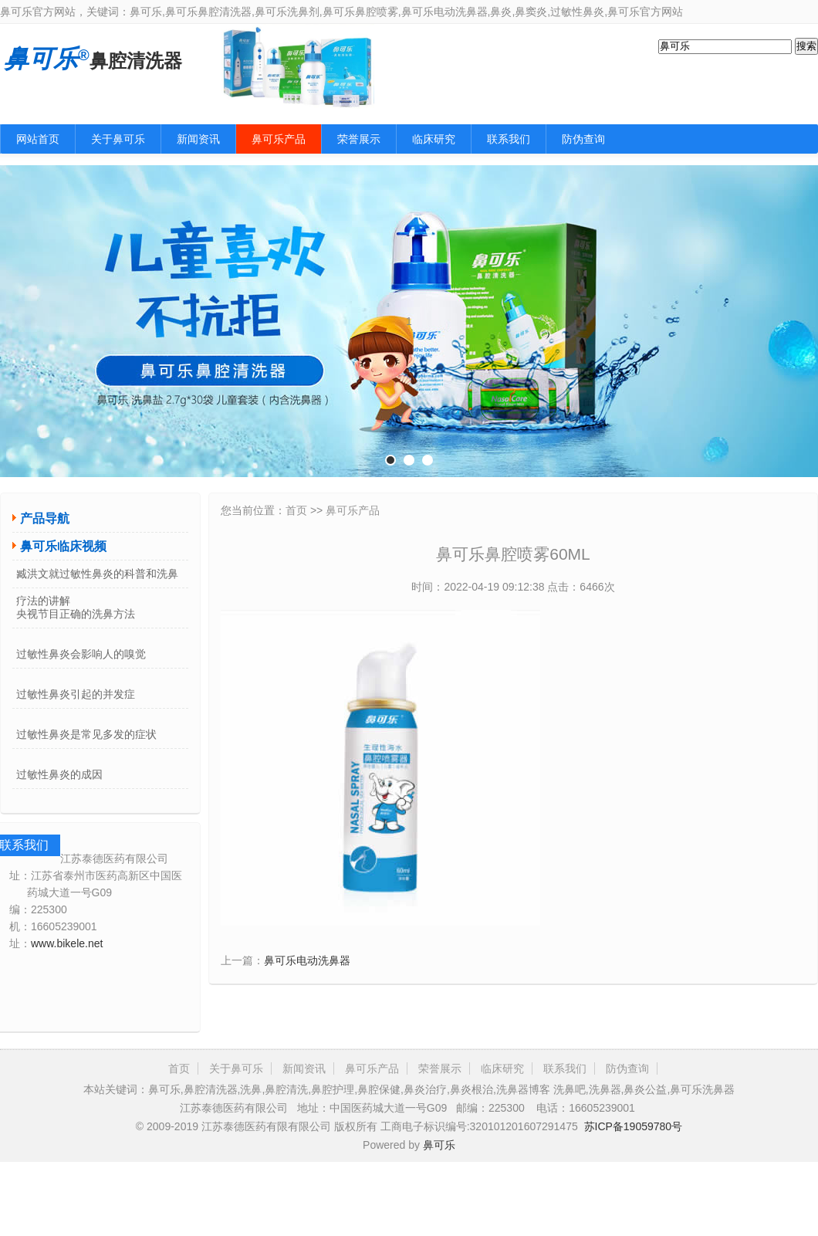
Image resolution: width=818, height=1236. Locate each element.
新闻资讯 (198, 139)
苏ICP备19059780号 (633, 1126)
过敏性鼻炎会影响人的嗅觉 (81, 654)
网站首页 (37, 139)
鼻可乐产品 (279, 139)
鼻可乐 (439, 1145)
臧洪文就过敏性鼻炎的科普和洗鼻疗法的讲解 (97, 577)
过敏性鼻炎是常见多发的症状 (86, 734)
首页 (296, 510)
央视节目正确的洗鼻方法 (75, 614)
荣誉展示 (358, 139)
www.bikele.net (67, 943)
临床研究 (433, 139)
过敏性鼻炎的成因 (59, 774)
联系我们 (508, 139)
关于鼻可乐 (118, 139)
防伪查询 (583, 139)
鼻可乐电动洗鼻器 (307, 960)
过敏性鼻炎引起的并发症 (75, 694)
